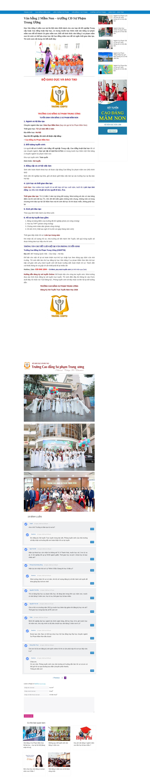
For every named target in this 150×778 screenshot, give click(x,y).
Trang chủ (28, 12)
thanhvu (36, 684)
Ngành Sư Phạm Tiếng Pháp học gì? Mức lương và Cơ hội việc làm (120, 55)
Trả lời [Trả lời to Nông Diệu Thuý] (92, 652)
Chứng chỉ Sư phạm (98, 12)
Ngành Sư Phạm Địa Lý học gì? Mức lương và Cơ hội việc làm (120, 68)
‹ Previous (56, 678)
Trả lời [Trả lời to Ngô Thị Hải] (92, 559)
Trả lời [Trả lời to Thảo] (92, 625)
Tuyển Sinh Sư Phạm (75, 5)
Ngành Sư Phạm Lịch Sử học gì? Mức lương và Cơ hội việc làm (120, 18)
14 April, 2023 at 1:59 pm (44, 549)
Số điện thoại (53, 694)
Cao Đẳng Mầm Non (42, 12)
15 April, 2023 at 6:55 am (44, 630)
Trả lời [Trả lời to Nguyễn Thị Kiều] (92, 597)
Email (51, 691)
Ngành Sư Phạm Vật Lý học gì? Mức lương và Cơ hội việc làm (120, 43)
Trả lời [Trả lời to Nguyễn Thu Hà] (92, 611)
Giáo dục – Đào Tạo (116, 12)
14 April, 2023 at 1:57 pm (47, 590)
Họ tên (51, 687)
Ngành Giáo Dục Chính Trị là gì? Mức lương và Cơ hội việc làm (120, 30)
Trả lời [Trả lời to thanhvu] (92, 542)
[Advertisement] (113, 149)
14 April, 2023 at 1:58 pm (51, 565)
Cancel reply (42, 683)
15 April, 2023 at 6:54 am (44, 534)
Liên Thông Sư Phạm (61, 12)
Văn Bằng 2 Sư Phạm (79, 12)
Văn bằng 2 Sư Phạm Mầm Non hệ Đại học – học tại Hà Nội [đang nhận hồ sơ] (34, 745)
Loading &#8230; (59, 342)
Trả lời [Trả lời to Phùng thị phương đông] (92, 570)
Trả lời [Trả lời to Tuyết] (92, 529)
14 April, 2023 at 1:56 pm (47, 645)
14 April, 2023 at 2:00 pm (41, 523)
